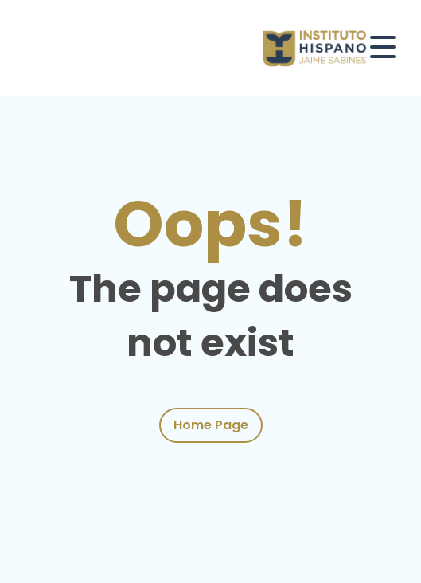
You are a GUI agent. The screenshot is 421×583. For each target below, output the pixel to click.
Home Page (210, 425)
